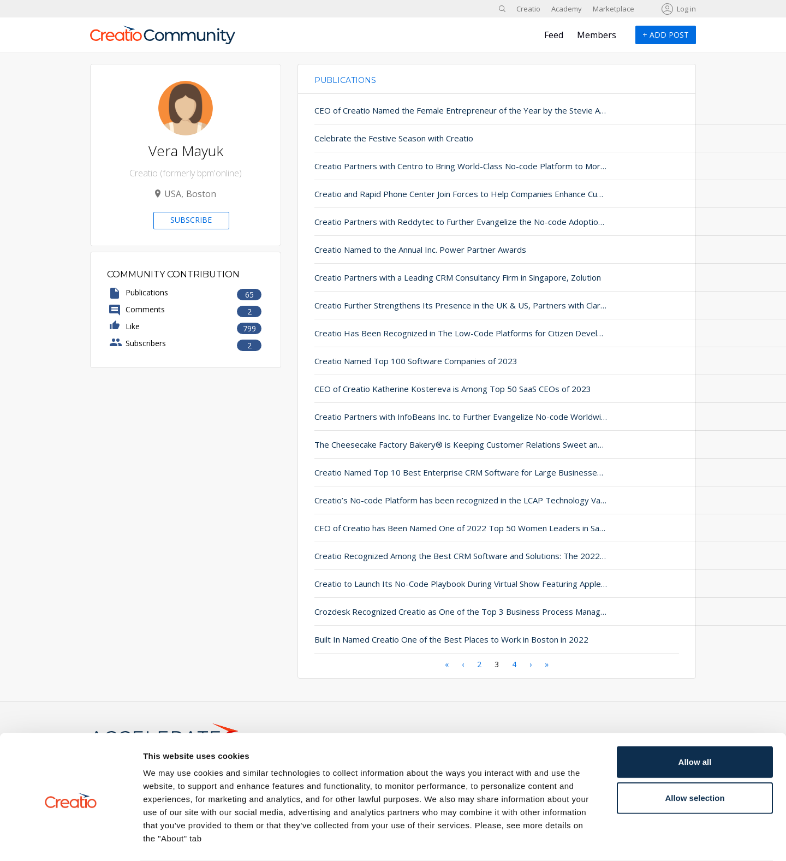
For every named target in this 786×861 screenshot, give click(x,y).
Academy (566, 9)
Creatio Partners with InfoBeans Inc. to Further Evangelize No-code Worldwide (429, 416)
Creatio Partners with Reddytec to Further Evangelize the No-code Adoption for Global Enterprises (429, 221)
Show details (572, 839)
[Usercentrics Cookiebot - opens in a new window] (70, 840)
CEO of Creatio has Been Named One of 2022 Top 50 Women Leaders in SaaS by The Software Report (429, 527)
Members (596, 35)
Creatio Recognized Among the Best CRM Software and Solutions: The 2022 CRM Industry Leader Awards (429, 555)
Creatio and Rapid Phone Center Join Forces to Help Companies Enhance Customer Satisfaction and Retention (429, 193)
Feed (553, 35)
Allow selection (694, 754)
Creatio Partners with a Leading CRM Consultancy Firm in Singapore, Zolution (429, 277)
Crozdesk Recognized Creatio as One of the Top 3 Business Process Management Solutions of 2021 (429, 611)
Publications (345, 80)
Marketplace (613, 9)
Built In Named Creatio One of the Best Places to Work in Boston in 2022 (429, 639)
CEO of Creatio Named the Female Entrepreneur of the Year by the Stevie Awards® (429, 110)
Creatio (528, 9)
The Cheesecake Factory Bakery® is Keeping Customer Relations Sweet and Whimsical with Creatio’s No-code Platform (429, 444)
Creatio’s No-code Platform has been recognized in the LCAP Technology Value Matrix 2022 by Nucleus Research (429, 500)
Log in (686, 9)
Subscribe (191, 220)
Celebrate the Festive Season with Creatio (393, 138)
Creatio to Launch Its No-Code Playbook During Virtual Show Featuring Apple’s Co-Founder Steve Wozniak (429, 583)
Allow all (695, 718)
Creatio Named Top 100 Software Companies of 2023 (415, 360)
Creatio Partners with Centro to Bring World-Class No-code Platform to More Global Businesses (429, 166)
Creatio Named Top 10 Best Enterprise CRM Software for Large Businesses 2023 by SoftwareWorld (429, 472)
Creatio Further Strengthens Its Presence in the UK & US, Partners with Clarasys (429, 305)
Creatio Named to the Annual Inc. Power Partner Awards (420, 249)
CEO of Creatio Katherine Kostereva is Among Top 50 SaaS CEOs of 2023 (429, 388)
